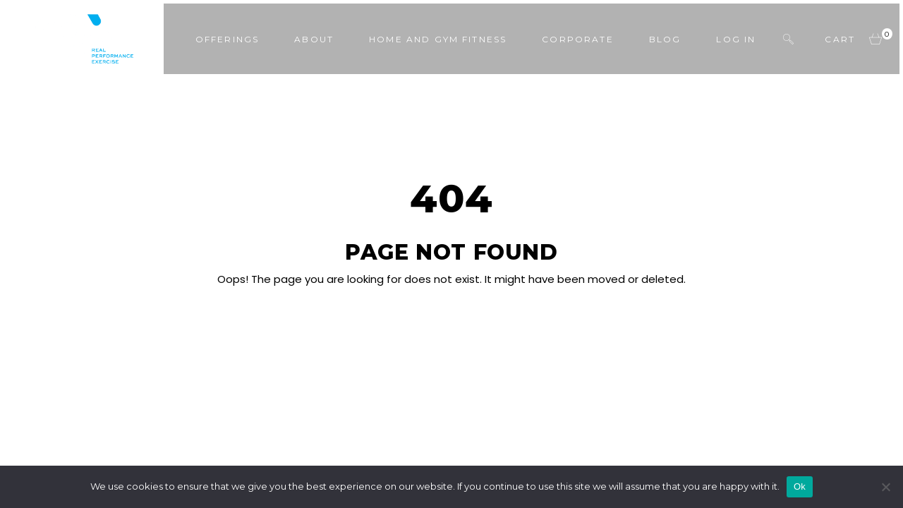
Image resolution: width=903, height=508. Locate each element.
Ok (800, 486)
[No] (885, 487)
